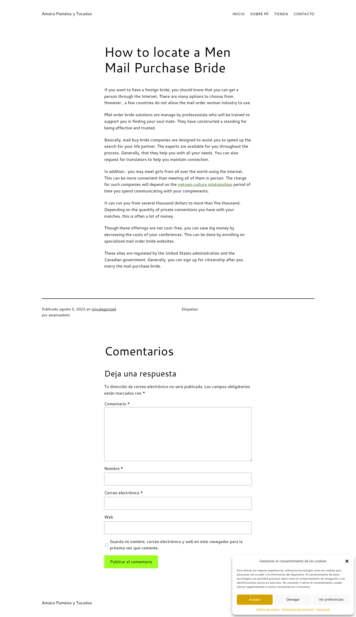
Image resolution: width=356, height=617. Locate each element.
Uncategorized (104, 309)
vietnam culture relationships (205, 184)
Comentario (117, 404)
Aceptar (255, 599)
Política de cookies (267, 609)
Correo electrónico (123, 493)
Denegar (293, 599)
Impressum (323, 609)
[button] (347, 561)
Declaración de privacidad (298, 609)
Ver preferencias (331, 599)
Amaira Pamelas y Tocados (67, 14)
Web (108, 517)
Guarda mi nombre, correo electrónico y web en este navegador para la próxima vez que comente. (176, 544)
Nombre (113, 468)
